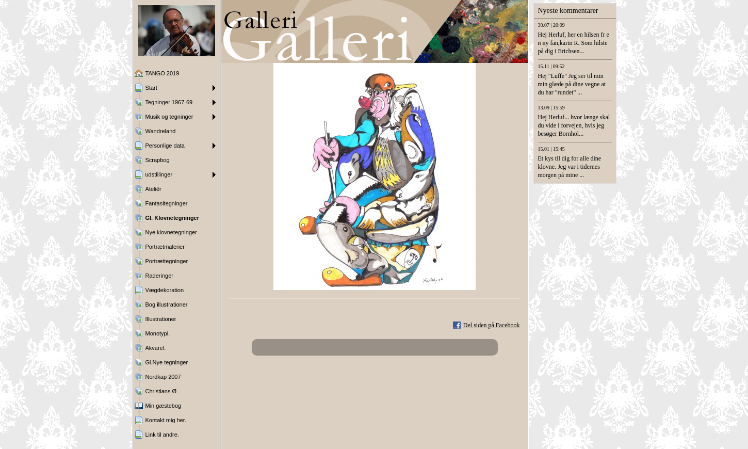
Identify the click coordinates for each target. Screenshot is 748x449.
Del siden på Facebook (491, 325)
